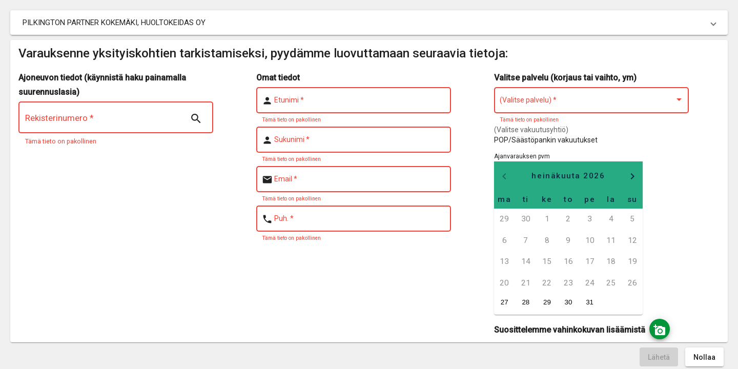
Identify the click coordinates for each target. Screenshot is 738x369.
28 (525, 302)
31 (589, 302)
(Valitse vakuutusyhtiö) (531, 130)
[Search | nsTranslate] (196, 119)
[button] (369, 22)
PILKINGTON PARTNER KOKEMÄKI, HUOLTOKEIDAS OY (114, 22)
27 (504, 302)
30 (568, 302)
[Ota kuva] (659, 329)
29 (547, 302)
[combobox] (592, 102)
